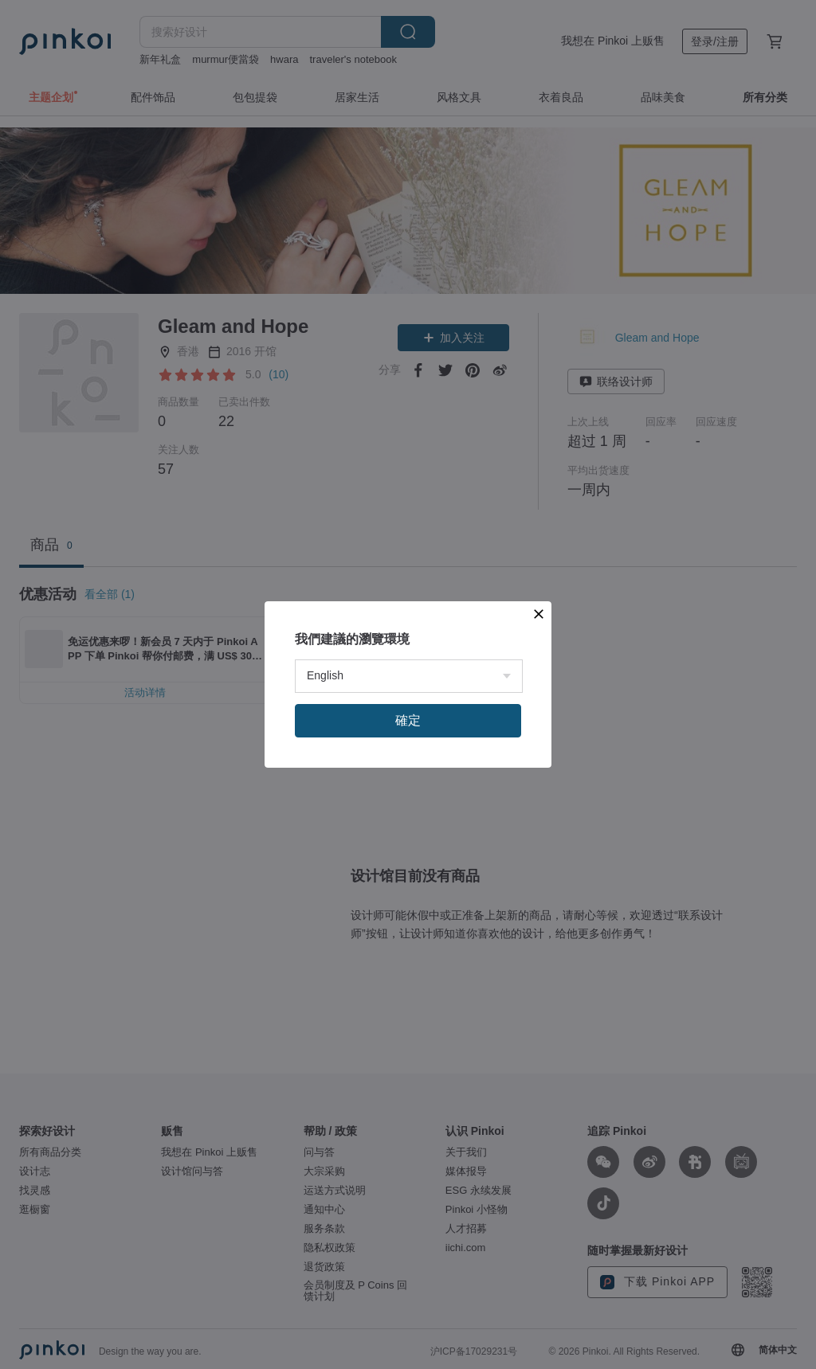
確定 (408, 720)
